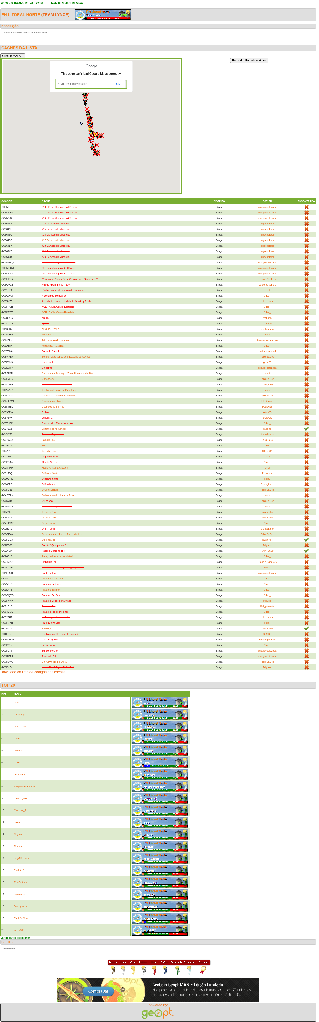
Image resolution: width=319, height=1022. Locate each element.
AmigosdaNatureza (267, 340)
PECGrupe (267, 401)
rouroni (17, 738)
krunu (267, 478)
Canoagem (48, 379)
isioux (267, 567)
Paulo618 (267, 406)
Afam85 (267, 412)
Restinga (46, 628)
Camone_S (20, 810)
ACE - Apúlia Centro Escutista (58, 312)
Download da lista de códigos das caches (33, 672)
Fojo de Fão (48, 440)
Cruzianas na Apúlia (52, 401)
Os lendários (48, 539)
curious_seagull (267, 351)
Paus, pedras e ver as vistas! (57, 556)
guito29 (267, 362)
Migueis (267, 545)
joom (267, 334)
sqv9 (267, 373)
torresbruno (267, 434)
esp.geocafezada (267, 207)
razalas (267, 428)
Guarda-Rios (48, 451)
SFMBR (267, 634)
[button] (95, 154)
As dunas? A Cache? (53, 345)
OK (118, 84)
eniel (267, 290)
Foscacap (19, 714)
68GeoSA (267, 451)
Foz (44, 445)
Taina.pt (18, 846)
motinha (267, 318)
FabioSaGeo (267, 356)
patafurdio (267, 512)
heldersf (18, 750)
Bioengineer (267, 384)
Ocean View (48, 523)
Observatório (49, 512)
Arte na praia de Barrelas (55, 340)
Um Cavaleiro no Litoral (54, 661)
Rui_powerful (267, 606)
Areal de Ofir (48, 334)
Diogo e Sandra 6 (267, 562)
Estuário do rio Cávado (54, 428)
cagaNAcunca (21, 858)
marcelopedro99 (267, 639)
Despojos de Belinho (53, 406)
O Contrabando (50, 489)
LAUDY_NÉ (20, 798)
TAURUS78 (267, 550)
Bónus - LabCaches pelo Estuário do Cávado (66, 356)
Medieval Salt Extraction (55, 467)
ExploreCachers (267, 279)
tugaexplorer (267, 223)
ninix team (267, 301)
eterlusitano (267, 329)
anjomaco (19, 894)
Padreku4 (267, 473)
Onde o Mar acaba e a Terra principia (62, 534)
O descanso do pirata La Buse (58, 495)
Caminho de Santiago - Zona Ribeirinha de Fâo (67, 373)
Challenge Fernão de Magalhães (59, 390)
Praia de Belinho (51, 589)
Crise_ (267, 295)
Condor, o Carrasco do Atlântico (59, 395)
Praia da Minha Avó (52, 578)
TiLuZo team (20, 882)
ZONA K (267, 417)
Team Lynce (55, 14)
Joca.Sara (267, 440)
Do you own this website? (72, 83)
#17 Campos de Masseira (55, 240)
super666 (19, 930)
